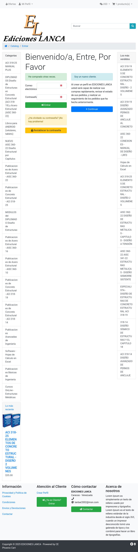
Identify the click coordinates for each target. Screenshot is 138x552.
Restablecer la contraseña (46, 130)
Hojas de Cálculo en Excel (125, 166)
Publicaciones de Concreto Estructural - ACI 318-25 (11, 196)
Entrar (25, 46)
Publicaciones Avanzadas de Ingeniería (11, 336)
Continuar (92, 109)
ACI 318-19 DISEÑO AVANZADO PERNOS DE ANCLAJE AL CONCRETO (126, 114)
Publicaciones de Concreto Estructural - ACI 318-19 (11, 289)
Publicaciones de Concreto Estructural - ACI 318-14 (11, 313)
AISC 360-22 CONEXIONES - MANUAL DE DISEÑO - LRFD (126, 144)
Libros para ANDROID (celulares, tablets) (11, 128)
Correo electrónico (29, 87)
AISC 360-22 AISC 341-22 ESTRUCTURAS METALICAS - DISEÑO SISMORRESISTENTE (126, 265)
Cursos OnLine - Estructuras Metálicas (11, 392)
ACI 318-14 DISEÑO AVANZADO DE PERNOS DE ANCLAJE (126, 365)
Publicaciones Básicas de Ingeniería (11, 374)
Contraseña (29, 97)
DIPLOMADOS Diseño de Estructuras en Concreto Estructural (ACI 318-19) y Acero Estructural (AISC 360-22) (11, 96)
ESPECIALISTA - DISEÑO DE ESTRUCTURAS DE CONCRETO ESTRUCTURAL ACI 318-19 (126, 300)
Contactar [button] (86, 509)
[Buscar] (100, 26)
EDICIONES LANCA (31, 544)
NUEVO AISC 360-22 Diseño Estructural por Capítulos (11, 150)
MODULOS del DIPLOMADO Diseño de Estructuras (11, 221)
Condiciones (8, 502)
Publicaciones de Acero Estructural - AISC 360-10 (11, 265)
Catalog (15, 46)
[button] (25, 4)
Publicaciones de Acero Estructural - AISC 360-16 (11, 244)
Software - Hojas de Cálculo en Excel (10, 356)
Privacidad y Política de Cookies (14, 494)
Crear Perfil (42, 492)
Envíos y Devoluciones (14, 508)
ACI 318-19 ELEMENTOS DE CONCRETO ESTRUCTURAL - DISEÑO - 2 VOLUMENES (126, 80)
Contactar (7, 514)
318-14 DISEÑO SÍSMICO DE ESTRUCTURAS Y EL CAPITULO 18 (126, 334)
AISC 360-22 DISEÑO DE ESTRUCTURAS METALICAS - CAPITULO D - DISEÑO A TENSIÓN (126, 228)
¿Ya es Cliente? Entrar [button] (51, 502)
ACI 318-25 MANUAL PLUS (11, 66)
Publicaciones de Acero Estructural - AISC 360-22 (11, 173)
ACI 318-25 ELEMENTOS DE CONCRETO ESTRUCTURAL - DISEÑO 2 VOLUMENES (11, 452)
